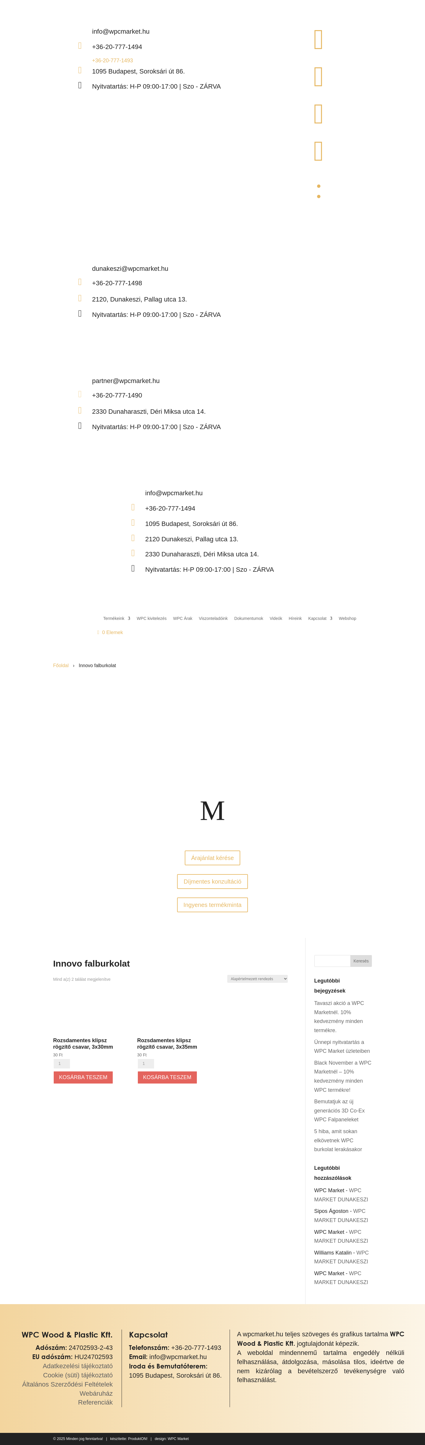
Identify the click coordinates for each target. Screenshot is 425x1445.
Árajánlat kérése (212, 858)
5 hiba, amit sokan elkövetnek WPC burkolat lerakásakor (338, 1140)
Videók (276, 618)
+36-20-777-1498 (117, 283)
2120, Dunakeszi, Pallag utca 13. (139, 299)
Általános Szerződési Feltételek (67, 1384)
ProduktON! (138, 1439)
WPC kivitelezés (151, 618)
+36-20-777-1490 (117, 395)
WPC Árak (182, 618)
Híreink (295, 618)
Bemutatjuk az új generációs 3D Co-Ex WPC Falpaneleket (339, 1111)
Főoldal (60, 665)
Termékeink (114, 618)
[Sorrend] (257, 979)
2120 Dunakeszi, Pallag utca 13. (191, 539)
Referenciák (95, 1402)
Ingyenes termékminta (213, 905)
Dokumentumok (248, 618)
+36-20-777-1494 (117, 46)
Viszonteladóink (213, 618)
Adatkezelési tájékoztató (78, 1366)
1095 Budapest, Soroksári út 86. (138, 71)
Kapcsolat (317, 618)
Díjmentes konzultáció (212, 881)
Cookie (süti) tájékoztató (78, 1375)
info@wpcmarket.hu (178, 1357)
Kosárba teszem (83, 1077)
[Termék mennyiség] (62, 1063)
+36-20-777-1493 (112, 60)
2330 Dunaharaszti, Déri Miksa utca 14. (149, 411)
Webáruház (96, 1393)
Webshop (347, 618)
